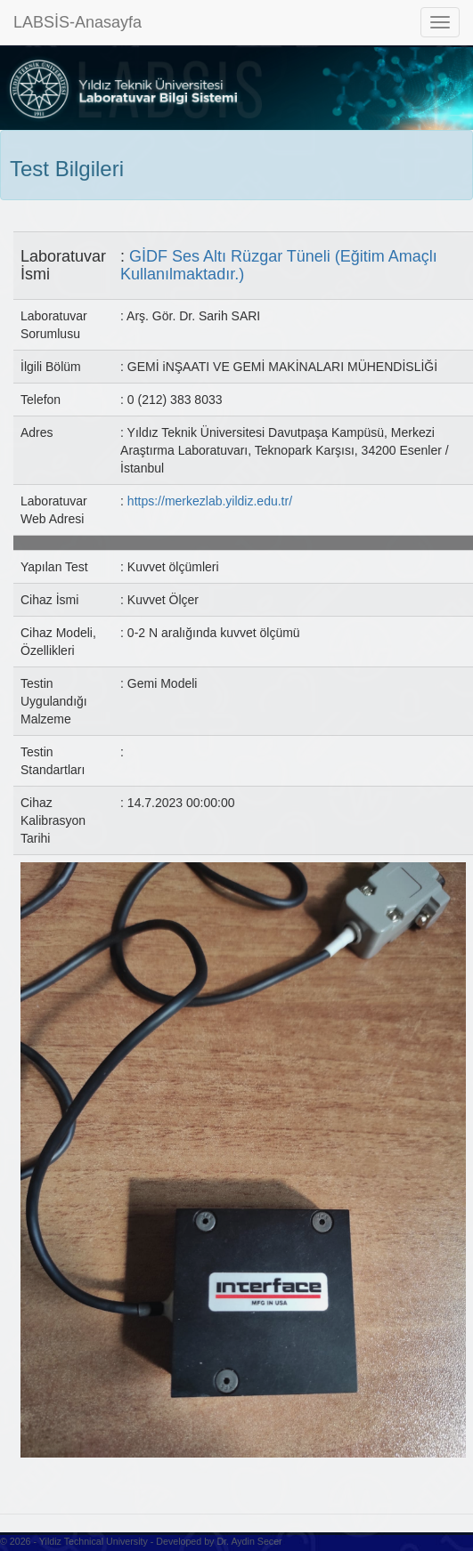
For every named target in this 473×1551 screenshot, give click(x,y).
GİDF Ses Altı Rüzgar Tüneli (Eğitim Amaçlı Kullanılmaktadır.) (278, 265)
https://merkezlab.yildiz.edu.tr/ (209, 501)
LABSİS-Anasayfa (77, 22)
